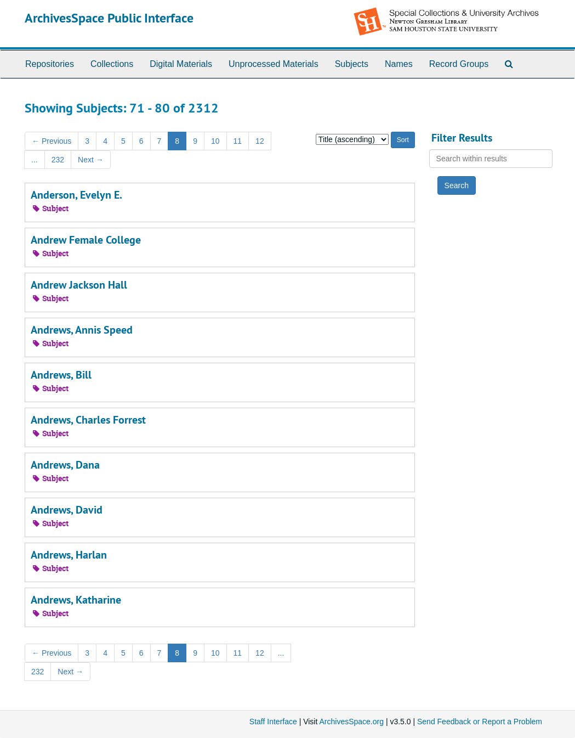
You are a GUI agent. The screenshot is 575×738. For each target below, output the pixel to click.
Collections (111, 64)
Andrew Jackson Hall (79, 285)
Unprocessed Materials (273, 64)
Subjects (351, 64)
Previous (51, 141)
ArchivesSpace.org (351, 721)
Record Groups (459, 64)
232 (58, 159)
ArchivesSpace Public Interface (109, 17)
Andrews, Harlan (69, 555)
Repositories (49, 64)
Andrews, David (67, 510)
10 (215, 141)
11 (238, 141)
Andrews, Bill (61, 375)
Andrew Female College (86, 240)
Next (91, 159)
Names (399, 64)
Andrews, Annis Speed (82, 330)
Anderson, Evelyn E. (76, 195)
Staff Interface (273, 721)
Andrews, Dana (65, 465)
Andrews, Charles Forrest (88, 420)
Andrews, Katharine (76, 600)
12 (259, 141)
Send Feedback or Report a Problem (479, 721)
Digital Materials (181, 64)
